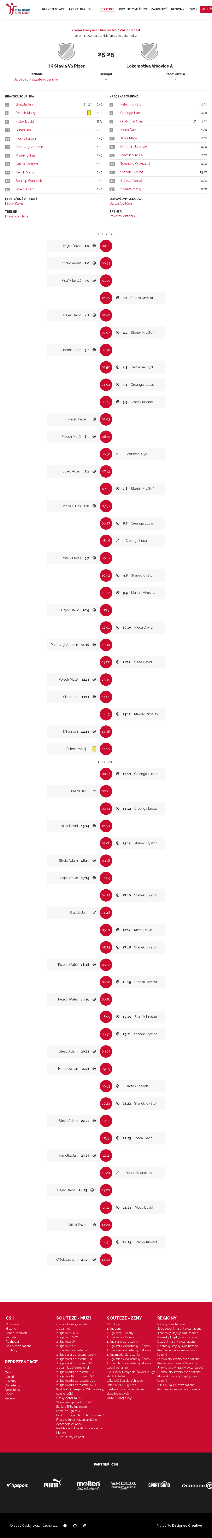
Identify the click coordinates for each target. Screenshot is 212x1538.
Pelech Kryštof (131, 104)
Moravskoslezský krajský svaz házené (177, 1378)
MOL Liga (113, 1324)
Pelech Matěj (25, 113)
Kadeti (9, 1394)
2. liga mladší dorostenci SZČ (76, 1385)
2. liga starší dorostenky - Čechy (128, 1346)
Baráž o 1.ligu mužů (69, 1411)
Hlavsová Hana (16, 216)
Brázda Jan (24, 104)
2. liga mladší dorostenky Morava (129, 1363)
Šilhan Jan (23, 130)
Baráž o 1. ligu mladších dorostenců (80, 1415)
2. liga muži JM (66, 1341)
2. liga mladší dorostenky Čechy (128, 1359)
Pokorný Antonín (122, 216)
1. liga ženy (114, 1328)
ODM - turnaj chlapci (70, 1437)
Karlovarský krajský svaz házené (178, 1389)
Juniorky (10, 1381)
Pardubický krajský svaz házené (178, 1359)
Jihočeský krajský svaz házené (177, 1333)
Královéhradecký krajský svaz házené (177, 1352)
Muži (8, 1368)
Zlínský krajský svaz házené (175, 1385)
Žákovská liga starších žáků (74, 1402)
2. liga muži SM (66, 1346)
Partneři (11, 1337)
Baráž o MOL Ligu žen (121, 1385)
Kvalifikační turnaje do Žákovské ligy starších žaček (131, 1374)
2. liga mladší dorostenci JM (75, 1372)
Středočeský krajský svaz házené (179, 1328)
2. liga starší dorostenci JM (74, 1359)
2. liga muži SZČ (67, 1337)
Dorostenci (12, 1385)
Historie (11, 1328)
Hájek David (25, 121)
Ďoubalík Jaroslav (133, 147)
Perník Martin (25, 172)
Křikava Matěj (130, 189)
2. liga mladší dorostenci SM (75, 1376)
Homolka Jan (26, 138)
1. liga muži (63, 1328)
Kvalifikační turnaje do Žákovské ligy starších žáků (80, 1391)
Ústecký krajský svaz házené (176, 1341)
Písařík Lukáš (25, 155)
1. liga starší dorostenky (122, 1341)
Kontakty (11, 1350)
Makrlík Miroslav (132, 155)
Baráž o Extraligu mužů (71, 1406)
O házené (12, 1324)
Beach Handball (16, 1333)
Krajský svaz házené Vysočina (177, 1363)
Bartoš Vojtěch (121, 203)
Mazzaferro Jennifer (44, 79)
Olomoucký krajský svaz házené (179, 1372)
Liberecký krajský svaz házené (177, 1346)
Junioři (9, 1376)
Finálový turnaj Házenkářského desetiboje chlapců (76, 1422)
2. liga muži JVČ (67, 1333)
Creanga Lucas (131, 113)
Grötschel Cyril (131, 121)
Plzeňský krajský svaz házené (177, 1337)
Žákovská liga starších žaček (125, 1380)
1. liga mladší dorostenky (123, 1354)
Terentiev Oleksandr (135, 164)
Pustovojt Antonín (29, 147)
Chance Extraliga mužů (71, 1324)
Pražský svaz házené (171, 1324)
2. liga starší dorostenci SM (74, 1363)
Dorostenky (12, 1389)
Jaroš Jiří (20, 79)
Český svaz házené (18, 1346)
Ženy (8, 1372)
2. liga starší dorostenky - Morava (129, 1350)
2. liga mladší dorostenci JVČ (76, 1380)
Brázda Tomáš (131, 181)
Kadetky (10, 1398)
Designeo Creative (187, 1525)
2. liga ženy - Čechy (120, 1333)
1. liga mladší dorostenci (72, 1367)
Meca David (129, 130)
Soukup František (29, 181)
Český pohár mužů (69, 1398)
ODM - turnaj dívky (119, 1398)
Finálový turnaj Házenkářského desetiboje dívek (127, 1391)
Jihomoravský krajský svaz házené (180, 1367)
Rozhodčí (12, 1341)
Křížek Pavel (14, 204)
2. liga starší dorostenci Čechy (76, 1354)
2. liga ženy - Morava (121, 1337)
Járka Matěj (128, 138)
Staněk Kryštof (131, 172)
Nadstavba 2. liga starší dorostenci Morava (79, 1430)
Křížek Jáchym (27, 164)
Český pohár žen (118, 1367)
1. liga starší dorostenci (71, 1350)
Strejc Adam (25, 189)
